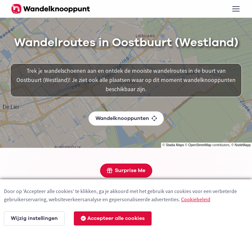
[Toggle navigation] (236, 9)
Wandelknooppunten (126, 118)
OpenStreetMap (200, 145)
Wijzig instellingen (34, 218)
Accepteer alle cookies (113, 218)
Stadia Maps (175, 145)
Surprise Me (126, 170)
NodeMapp (243, 145)
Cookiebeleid (195, 199)
